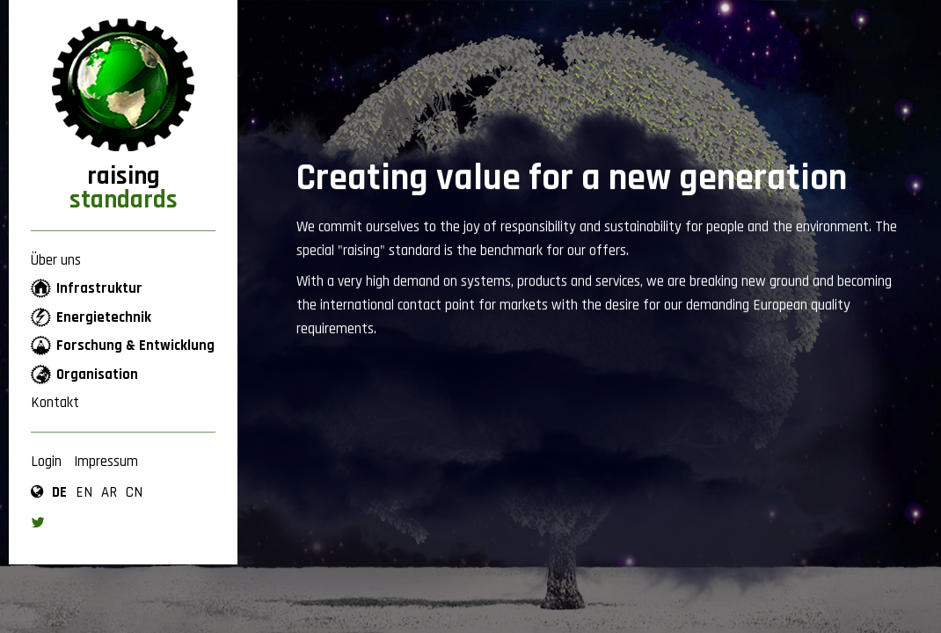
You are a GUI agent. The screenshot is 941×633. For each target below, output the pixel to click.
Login (46, 461)
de (59, 492)
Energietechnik (103, 317)
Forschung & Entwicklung (135, 345)
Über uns (56, 260)
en (84, 492)
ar (109, 492)
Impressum (106, 461)
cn (134, 492)
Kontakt (55, 402)
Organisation (97, 374)
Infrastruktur (99, 288)
